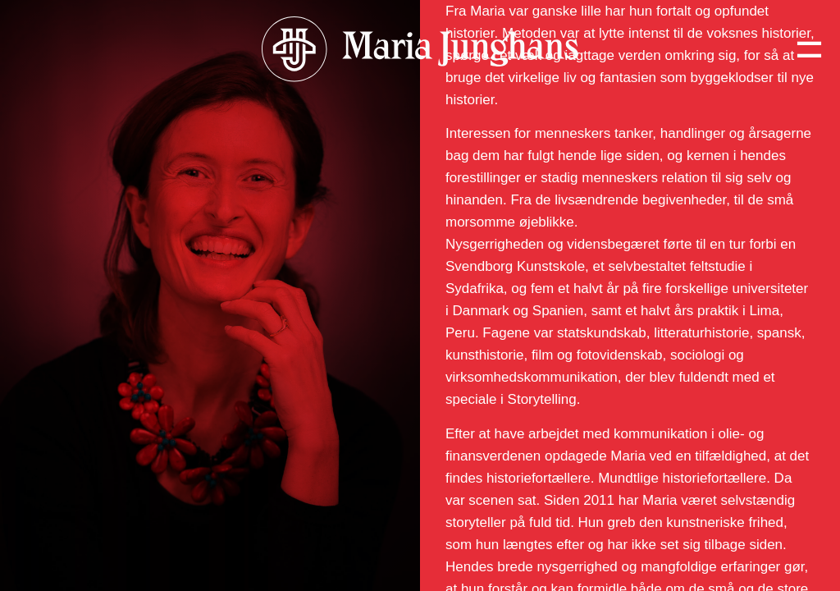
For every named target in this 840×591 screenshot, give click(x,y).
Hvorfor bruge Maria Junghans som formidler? (157, 459)
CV (36, 559)
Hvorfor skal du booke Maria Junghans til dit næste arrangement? (172, 128)
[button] (210, 129)
